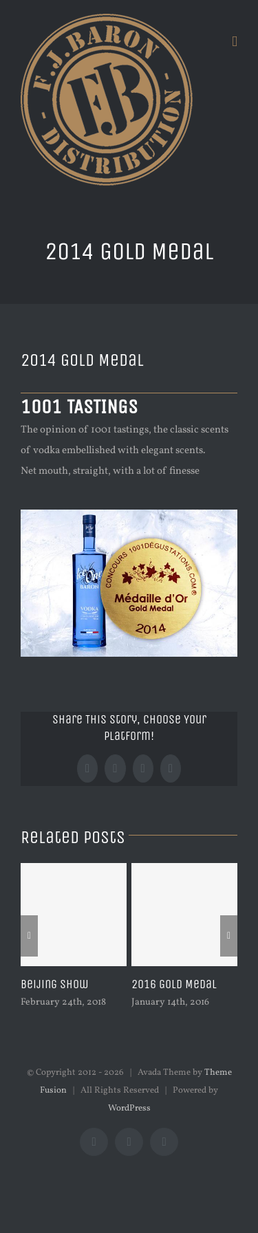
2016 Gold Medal (174, 984)
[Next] (228, 936)
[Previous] (29, 936)
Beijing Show (55, 984)
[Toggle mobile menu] (234, 41)
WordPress (129, 1108)
